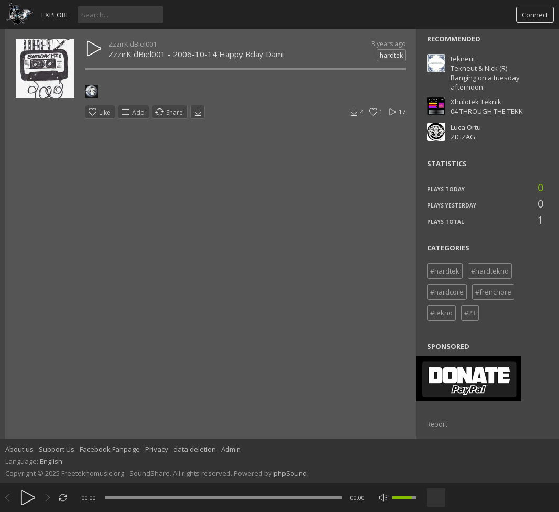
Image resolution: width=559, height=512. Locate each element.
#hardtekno (490, 271)
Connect (535, 14)
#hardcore (447, 292)
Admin (231, 449)
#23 (470, 313)
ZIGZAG (463, 136)
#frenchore (493, 292)
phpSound (290, 473)
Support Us (56, 449)
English (51, 461)
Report (437, 424)
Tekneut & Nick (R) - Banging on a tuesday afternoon (485, 77)
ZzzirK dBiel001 (132, 44)
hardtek (391, 55)
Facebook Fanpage (110, 449)
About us (19, 449)
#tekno (441, 313)
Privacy (156, 449)
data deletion (194, 449)
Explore (55, 14)
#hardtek (444, 271)
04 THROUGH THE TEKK (487, 111)
